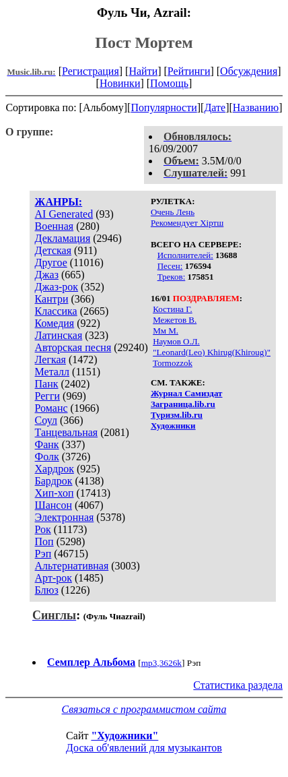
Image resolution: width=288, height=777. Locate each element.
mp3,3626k (161, 663)
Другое (51, 262)
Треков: (171, 277)
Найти (143, 71)
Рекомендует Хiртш (187, 223)
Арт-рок (53, 578)
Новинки (120, 83)
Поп (44, 541)
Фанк (47, 444)
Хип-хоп (54, 493)
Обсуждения (248, 71)
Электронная (64, 517)
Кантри (52, 299)
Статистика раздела (238, 685)
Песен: (170, 266)
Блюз (47, 590)
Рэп (43, 553)
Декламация (63, 238)
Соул (46, 420)
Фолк (47, 456)
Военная (54, 226)
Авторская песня (73, 347)
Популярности (163, 107)
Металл (52, 371)
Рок (43, 529)
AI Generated (64, 214)
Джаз (47, 274)
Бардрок (54, 481)
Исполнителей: (185, 255)
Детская (53, 250)
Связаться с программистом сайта (144, 709)
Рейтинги (189, 71)
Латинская (59, 335)
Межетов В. (174, 320)
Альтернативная (72, 565)
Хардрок (54, 468)
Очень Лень (172, 212)
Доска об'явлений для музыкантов (144, 747)
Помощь (169, 83)
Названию (256, 107)
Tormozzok (172, 363)
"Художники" (124, 735)
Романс (51, 408)
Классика (56, 311)
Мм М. (165, 330)
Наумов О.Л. (176, 341)
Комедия (55, 323)
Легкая (50, 359)
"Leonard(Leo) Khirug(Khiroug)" (212, 352)
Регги (47, 396)
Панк (47, 384)
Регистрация (90, 71)
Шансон (53, 505)
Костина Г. (172, 309)
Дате (214, 107)
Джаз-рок (57, 286)
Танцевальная (66, 432)
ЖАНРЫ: (59, 202)
